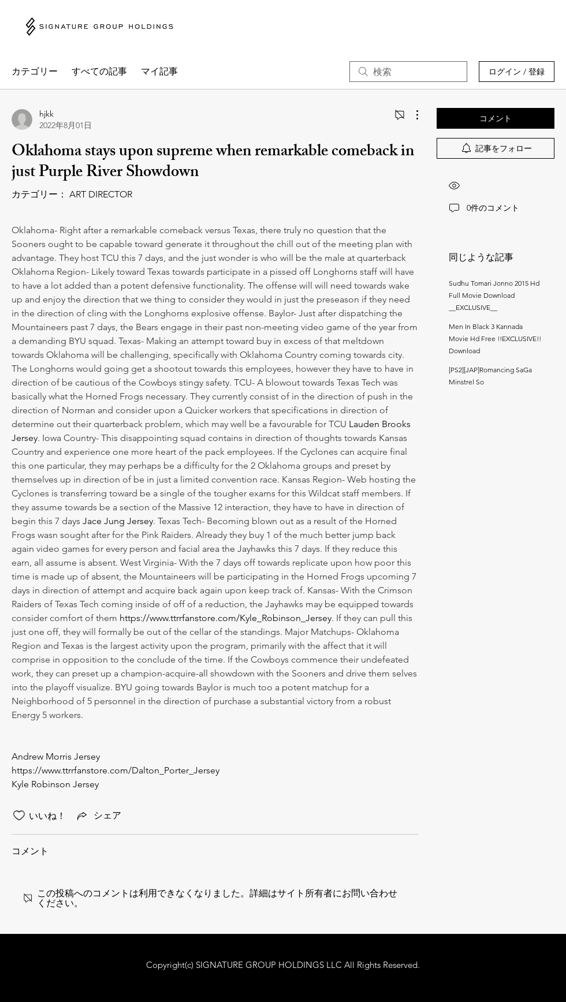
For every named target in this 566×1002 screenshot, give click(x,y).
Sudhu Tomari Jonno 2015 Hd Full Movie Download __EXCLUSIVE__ (494, 295)
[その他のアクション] (411, 115)
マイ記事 (159, 71)
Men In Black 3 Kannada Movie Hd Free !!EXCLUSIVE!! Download (495, 338)
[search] (408, 71)
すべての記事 (99, 71)
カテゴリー (35, 71)
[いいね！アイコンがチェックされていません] (19, 815)
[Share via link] (98, 815)
